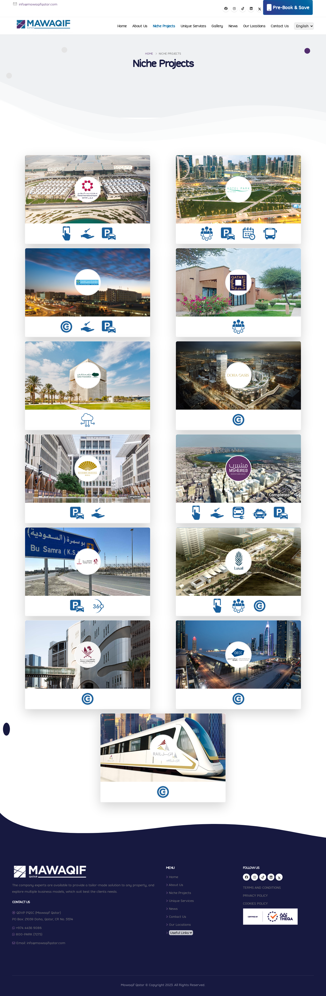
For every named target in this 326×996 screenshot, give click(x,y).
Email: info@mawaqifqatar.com (40, 943)
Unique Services (193, 26)
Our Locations (254, 26)
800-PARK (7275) (29, 934)
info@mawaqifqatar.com (38, 4)
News (233, 26)
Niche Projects (164, 26)
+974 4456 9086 (29, 928)
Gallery (217, 26)
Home (122, 26)
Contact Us (280, 26)
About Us (139, 26)
